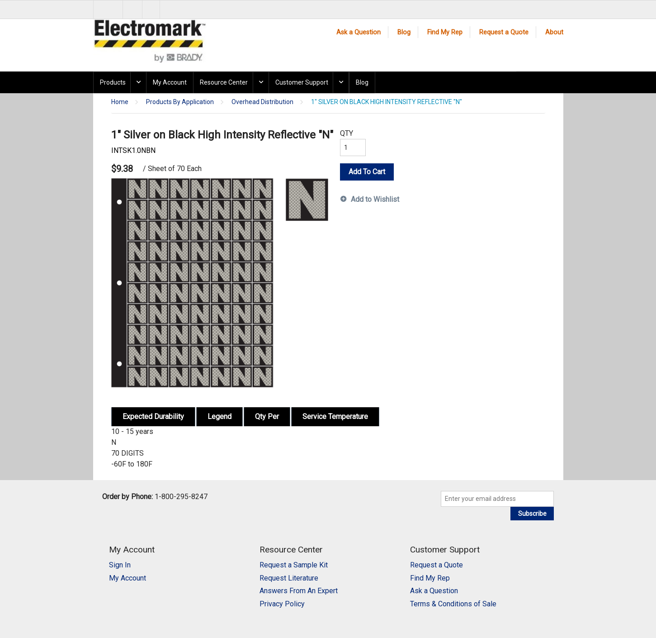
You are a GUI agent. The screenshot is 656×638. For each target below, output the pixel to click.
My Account (170, 82)
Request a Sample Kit (294, 565)
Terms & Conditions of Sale (453, 604)
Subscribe (532, 513)
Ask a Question (358, 32)
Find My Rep (445, 32)
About (554, 32)
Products (113, 82)
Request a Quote (504, 32)
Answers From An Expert (299, 590)
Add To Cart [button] (367, 171)
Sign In (120, 565)
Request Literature (289, 578)
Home (119, 102)
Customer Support (301, 82)
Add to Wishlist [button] (375, 199)
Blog (404, 32)
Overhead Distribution (262, 102)
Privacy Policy (282, 604)
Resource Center (224, 82)
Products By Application (180, 102)
